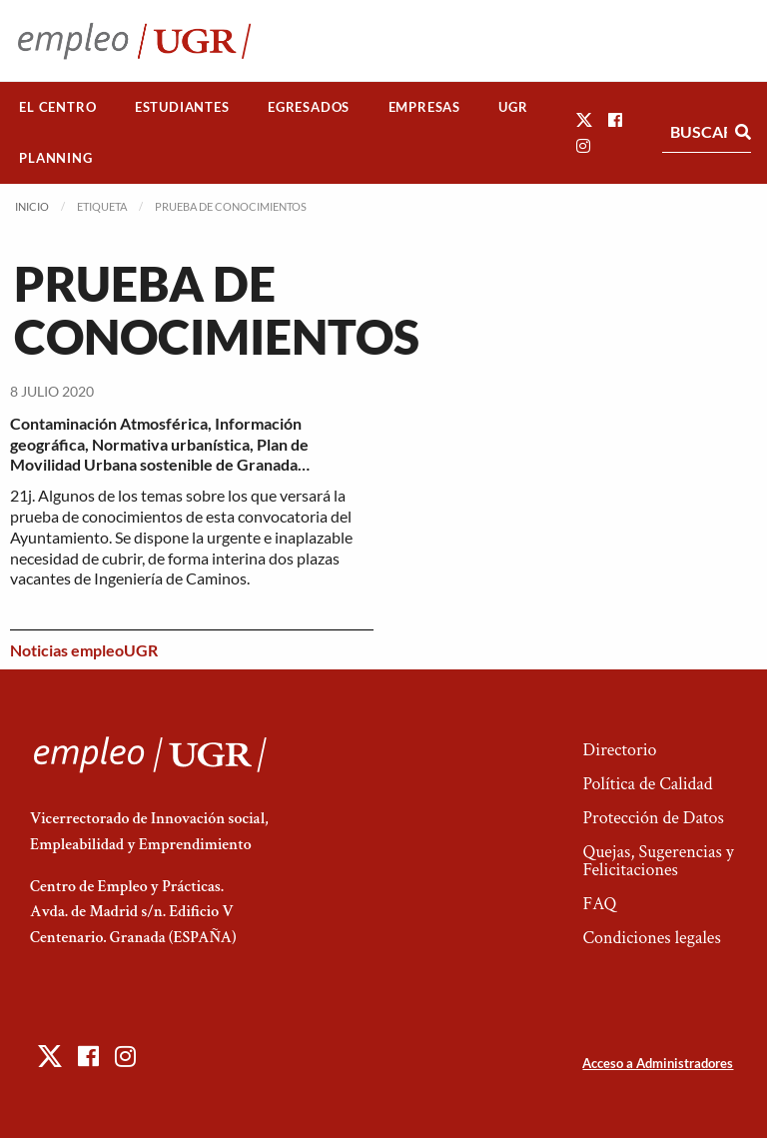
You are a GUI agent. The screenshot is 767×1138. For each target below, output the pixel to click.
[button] (584, 119)
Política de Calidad (647, 783)
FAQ (599, 903)
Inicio (32, 206)
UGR (512, 107)
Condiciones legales (651, 937)
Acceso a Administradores (657, 1063)
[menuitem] (58, 107)
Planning (55, 158)
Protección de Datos (652, 817)
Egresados (309, 107)
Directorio (619, 749)
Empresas (424, 107)
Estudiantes (182, 107)
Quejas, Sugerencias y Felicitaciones (657, 860)
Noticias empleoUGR (84, 649)
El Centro (57, 107)
